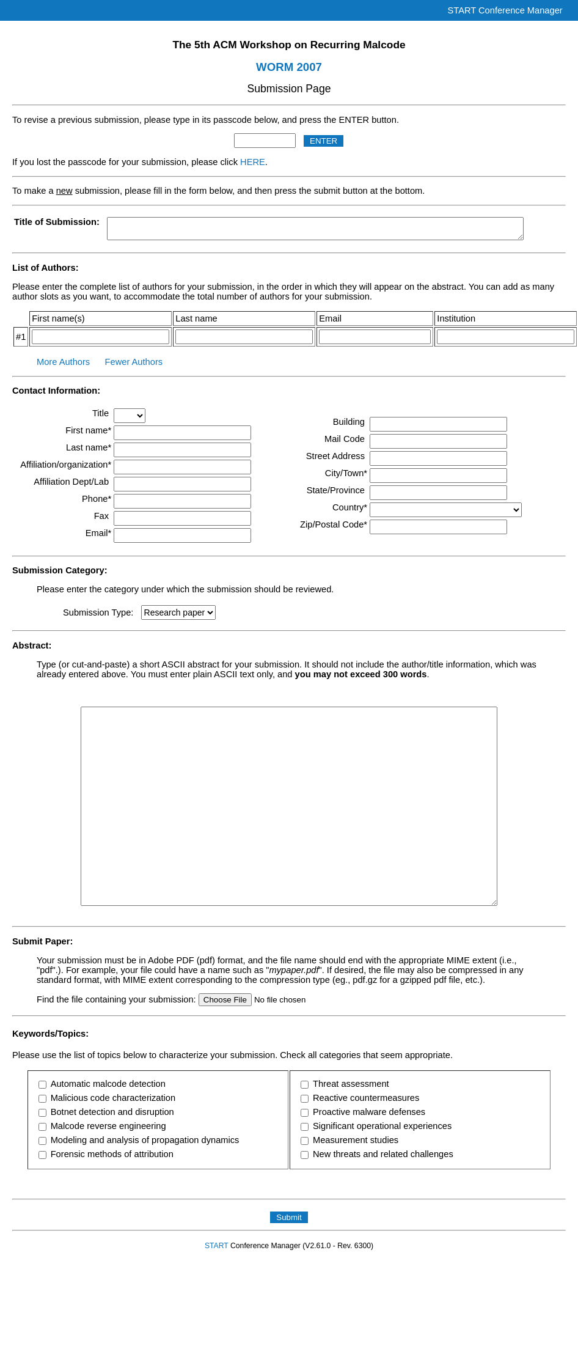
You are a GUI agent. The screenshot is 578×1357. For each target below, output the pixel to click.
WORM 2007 (289, 67)
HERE (252, 162)
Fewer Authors (134, 362)
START (217, 1245)
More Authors (63, 362)
